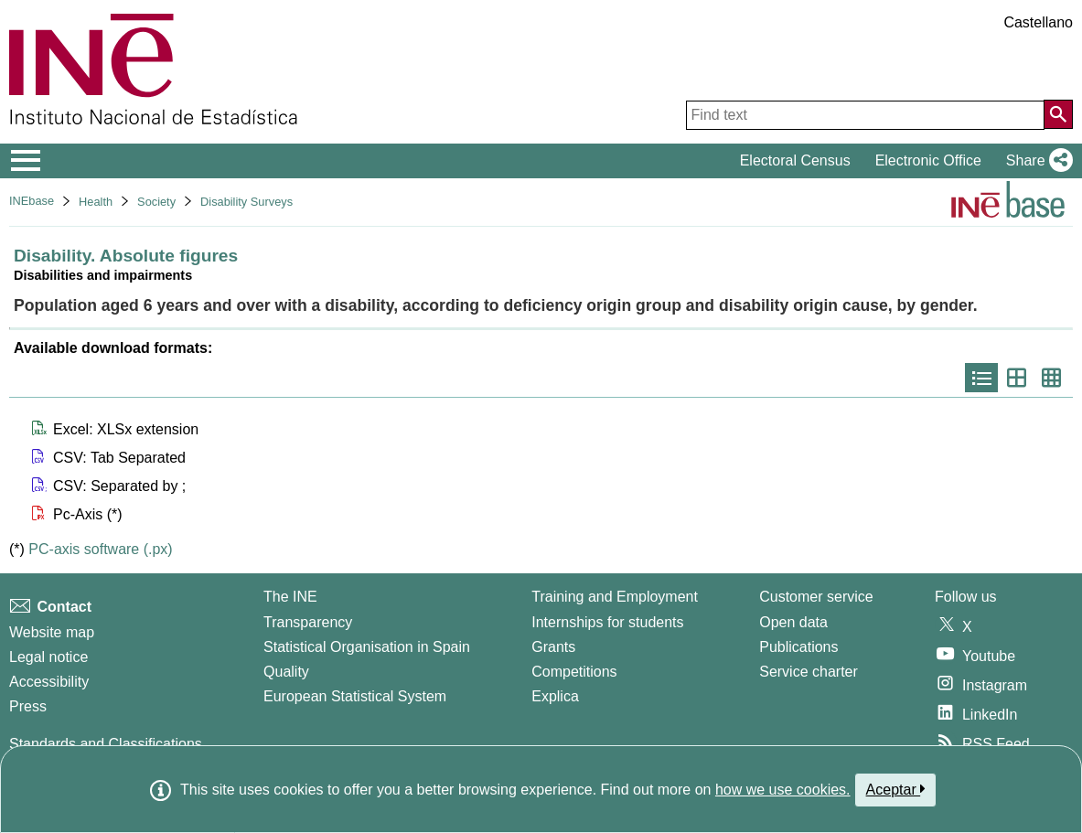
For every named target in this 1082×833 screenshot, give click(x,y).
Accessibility (49, 681)
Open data (793, 622)
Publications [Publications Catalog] (798, 647)
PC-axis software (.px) (100, 549)
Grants (553, 647)
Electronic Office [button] (928, 160)
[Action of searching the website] (1058, 114)
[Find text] (865, 115)
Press (28, 706)
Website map (51, 632)
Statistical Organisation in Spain (366, 647)
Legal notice (48, 657)
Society (156, 201)
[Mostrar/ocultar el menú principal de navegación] (26, 160)
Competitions (573, 671)
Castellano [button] (1038, 22)
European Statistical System (354, 696)
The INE (290, 596)
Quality (286, 671)
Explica (555, 696)
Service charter (808, 671)
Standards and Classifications (105, 744)
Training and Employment (614, 596)
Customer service (816, 596)
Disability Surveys (246, 201)
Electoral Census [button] (795, 160)
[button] (1036, 160)
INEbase (31, 201)
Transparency (307, 622)
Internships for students (607, 622)
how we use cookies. (783, 789)
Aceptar (896, 789)
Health (95, 201)
